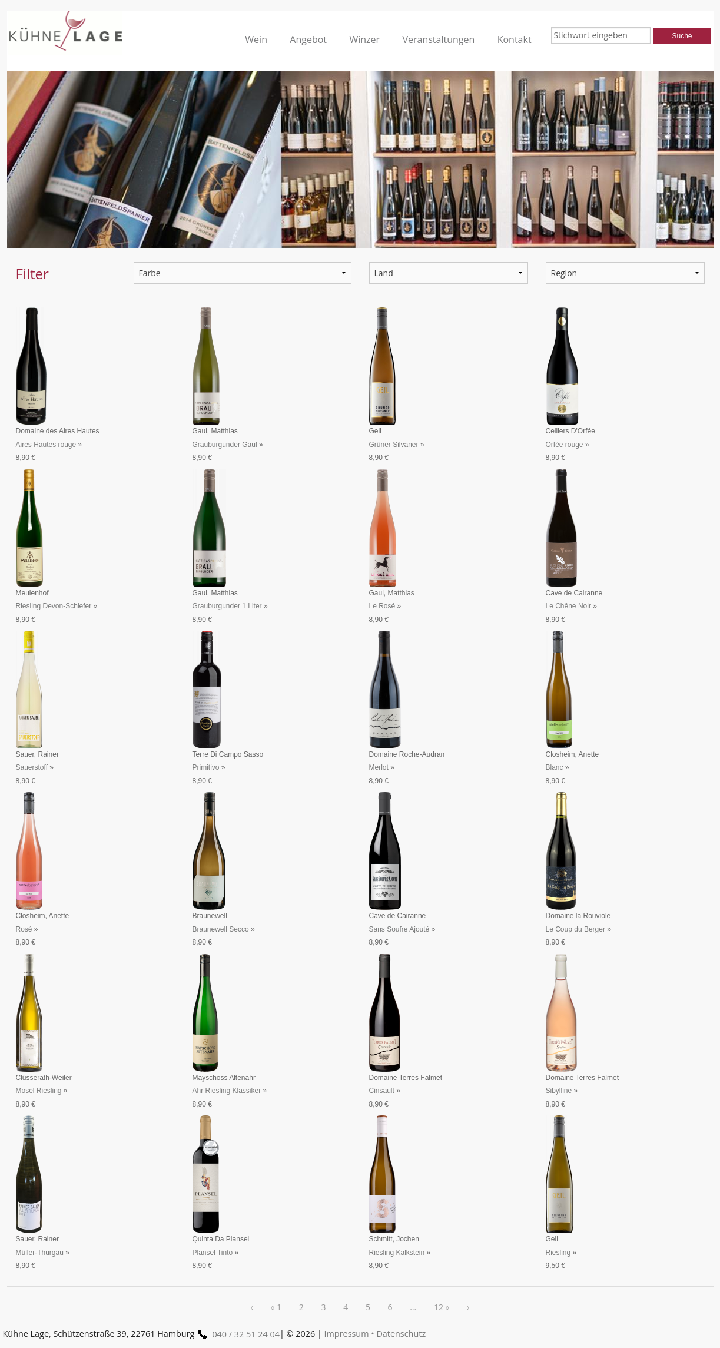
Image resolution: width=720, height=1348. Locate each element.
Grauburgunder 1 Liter (227, 606)
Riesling (558, 1252)
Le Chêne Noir (568, 606)
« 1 (276, 1307)
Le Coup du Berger (575, 929)
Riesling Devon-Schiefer (54, 606)
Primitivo (206, 767)
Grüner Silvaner (394, 444)
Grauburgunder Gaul (225, 444)
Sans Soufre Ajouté (399, 929)
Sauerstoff (32, 767)
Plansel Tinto (213, 1252)
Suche (682, 36)
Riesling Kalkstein (397, 1252)
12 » (442, 1307)
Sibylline (559, 1091)
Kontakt (514, 39)
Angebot (308, 39)
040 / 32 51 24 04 (236, 1334)
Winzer (364, 39)
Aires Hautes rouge (46, 444)
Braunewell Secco (221, 929)
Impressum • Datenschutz (375, 1333)
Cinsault (381, 1091)
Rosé (24, 929)
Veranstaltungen (438, 39)
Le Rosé (382, 606)
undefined (448, 273)
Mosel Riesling (39, 1091)
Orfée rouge (564, 444)
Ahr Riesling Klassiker (227, 1091)
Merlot (379, 767)
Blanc (554, 767)
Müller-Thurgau (40, 1252)
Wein (256, 39)
